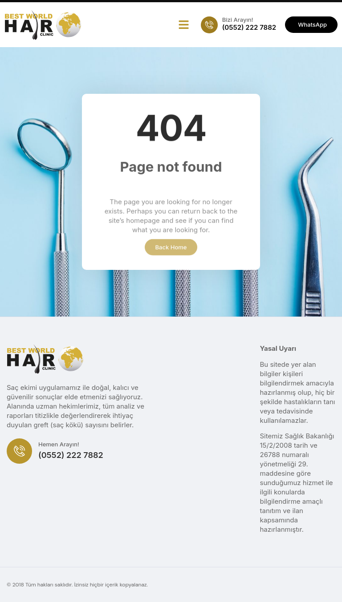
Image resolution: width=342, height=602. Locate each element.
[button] (183, 24)
